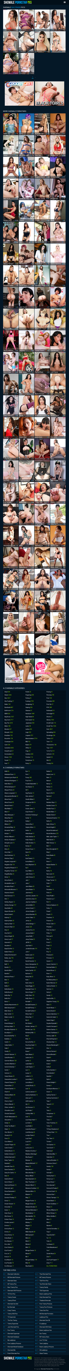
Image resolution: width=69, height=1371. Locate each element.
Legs (28, 732)
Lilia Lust (29, 1098)
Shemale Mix (11, 1350)
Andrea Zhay (9, 858)
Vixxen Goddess (52, 1204)
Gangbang (30, 704)
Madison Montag (31, 1154)
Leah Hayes (30, 1067)
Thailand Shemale (45, 1300)
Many (28, 1166)
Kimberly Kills (30, 1032)
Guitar (28, 818)
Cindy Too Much (10, 1126)
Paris (48, 892)
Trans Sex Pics (43, 1310)
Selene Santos (51, 1029)
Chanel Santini (10, 1088)
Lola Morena (30, 1132)
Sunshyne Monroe (53, 1088)
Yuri (48, 1250)
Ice (27, 855)
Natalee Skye (51, 802)
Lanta (28, 1060)
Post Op (49, 704)
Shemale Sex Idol (13, 1304)
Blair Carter (9, 1014)
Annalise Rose (9, 886)
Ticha (49, 1126)
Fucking (30, 701)
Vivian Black (51, 1200)
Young (49, 763)
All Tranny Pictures (45, 1277)
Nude (28, 744)
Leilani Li (29, 1076)
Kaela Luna (30, 955)
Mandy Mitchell (31, 1163)
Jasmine (29, 892)
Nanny (49, 787)
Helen (28, 830)
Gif (27, 790)
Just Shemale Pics (13, 1327)
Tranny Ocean (12, 1297)
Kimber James (31, 1026)
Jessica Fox (30, 930)
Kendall (29, 1001)
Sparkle (49, 1076)
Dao (7, 1176)
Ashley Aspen (10, 902)
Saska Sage (50, 1020)
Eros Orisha (9, 1247)
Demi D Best (9, 1182)
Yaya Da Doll (50, 1235)
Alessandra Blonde (11, 796)
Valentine (50, 1157)
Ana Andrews (10, 855)
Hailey (28, 821)
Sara (48, 1004)
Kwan (28, 1051)
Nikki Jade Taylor (52, 836)
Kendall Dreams (31, 1004)
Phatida (49, 927)
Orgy (28, 751)
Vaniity (49, 1166)
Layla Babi (30, 1064)
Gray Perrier (30, 811)
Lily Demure (30, 1107)
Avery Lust (9, 939)
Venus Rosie (50, 1182)
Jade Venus (30, 877)
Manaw (29, 1160)
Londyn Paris (30, 1135)
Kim (27, 1020)
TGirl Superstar (44, 1290)
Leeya (28, 1073)
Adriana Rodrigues (11, 780)
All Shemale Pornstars (46, 1314)
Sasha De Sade (52, 1017)
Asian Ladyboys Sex (45, 1330)
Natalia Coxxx (51, 805)
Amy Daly (8, 852)
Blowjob (9, 732)
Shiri (48, 1048)
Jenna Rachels (31, 914)
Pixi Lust (49, 936)
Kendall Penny (31, 1008)
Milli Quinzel (30, 1235)
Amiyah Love (9, 843)
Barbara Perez (10, 976)
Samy (48, 992)
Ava (7, 930)
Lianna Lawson (31, 1092)
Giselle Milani (30, 799)
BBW (7, 713)
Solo (49, 729)
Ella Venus (9, 1216)
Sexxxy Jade (51, 1036)
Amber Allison (9, 836)
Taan (48, 1101)
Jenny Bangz (30, 924)
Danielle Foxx (9, 1166)
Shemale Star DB (44, 1320)
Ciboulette (9, 1120)
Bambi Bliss (9, 970)
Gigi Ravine (30, 793)
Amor (7, 846)
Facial (8, 760)
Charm (7, 1092)
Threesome (51, 744)
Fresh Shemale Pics (14, 1353)
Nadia (49, 771)
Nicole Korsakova (52, 830)
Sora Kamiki (50, 1073)
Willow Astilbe (51, 1216)
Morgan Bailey (31, 1260)
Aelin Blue (9, 783)
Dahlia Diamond (10, 1157)
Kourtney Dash (31, 1045)
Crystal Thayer (10, 1144)
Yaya (48, 1232)
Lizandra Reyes (31, 1129)
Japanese (30, 723)
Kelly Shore (30, 998)
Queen (49, 961)
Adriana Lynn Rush (11, 777)
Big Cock (9, 720)
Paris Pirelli (50, 895)
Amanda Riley (10, 827)
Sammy (49, 989)
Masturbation (31, 738)
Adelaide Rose (10, 774)
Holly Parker (30, 839)
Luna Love (30, 1148)
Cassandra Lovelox (11, 1079)
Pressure (49, 955)
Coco (7, 1138)
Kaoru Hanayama (32, 964)
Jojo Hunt (29, 945)
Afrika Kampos (10, 787)
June (28, 952)
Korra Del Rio (30, 1042)
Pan (48, 886)
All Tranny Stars (44, 1337)
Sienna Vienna (51, 1051)
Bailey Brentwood (10, 955)
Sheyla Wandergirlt (52, 1045)
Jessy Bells (29, 936)
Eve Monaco (9, 1266)
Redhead (50, 710)
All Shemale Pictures (14, 1277)
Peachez (50, 917)
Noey (48, 858)
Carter (7, 1070)
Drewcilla (8, 1207)
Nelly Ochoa (51, 824)
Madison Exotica (31, 1151)
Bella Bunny (9, 992)
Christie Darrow (10, 1113)
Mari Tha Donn (31, 1182)
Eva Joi (8, 1253)
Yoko (48, 1241)
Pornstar (50, 701)
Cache (7, 1042)
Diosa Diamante (10, 1191)
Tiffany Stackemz (52, 1129)
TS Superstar (12, 1317)
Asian (8, 695)
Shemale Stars (12, 1280)
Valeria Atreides (52, 1160)
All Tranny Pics (12, 1284)
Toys (49, 748)
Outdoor (29, 754)
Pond (49, 942)
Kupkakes (29, 1048)
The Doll (49, 1116)
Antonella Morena (11, 889)
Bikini (7, 726)
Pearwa (49, 920)
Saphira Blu (50, 998)
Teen (49, 741)
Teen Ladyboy (43, 1343)
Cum (7, 744)
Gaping (29, 707)
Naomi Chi (50, 793)
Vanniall (49, 1172)
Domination (9, 754)
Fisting (28, 698)
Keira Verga (30, 992)
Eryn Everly (8, 1250)
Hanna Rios (30, 824)
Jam (27, 880)
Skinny (50, 720)
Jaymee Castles (31, 902)
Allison (8, 824)
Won (48, 1222)
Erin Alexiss (9, 1241)
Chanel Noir (9, 1085)
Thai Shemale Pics (45, 1274)
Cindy (7, 1123)
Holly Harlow (30, 836)
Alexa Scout (9, 802)
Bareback (9, 707)
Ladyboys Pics (43, 1317)
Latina (29, 729)
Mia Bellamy (30, 1213)
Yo (48, 1238)
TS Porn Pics (11, 1294)
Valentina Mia (51, 1154)
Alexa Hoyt (8, 799)
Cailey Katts (9, 1045)
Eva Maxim (9, 1260)
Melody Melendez (32, 1210)
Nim (48, 846)
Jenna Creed (30, 908)
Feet (7, 763)
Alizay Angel (9, 821)
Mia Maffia (30, 1219)
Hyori (28, 852)
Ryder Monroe (51, 983)
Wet (48, 760)
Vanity (48, 1169)
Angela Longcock (10, 861)
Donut (7, 1200)
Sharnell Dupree (51, 1039)
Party (28, 763)
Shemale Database (13, 1337)
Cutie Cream (9, 1148)
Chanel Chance (10, 1082)
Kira (27, 1036)
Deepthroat (9, 751)
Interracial (30, 720)
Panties (29, 757)
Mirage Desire (31, 1250)
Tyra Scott (50, 1148)
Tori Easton (50, 1144)
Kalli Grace (30, 958)
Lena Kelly (30, 1079)
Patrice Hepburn (52, 905)
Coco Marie (9, 1141)
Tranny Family (43, 1287)
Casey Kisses (9, 1076)
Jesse (29, 927)
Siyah (48, 1057)
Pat (48, 902)
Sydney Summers (52, 1098)
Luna (28, 1144)
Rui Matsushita (52, 980)
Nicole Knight (50, 827)
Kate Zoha (30, 983)
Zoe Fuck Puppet (52, 1260)
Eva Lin (8, 1256)
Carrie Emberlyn (10, 1067)
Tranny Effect (12, 1300)
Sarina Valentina (52, 1014)
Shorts (49, 716)
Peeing (49, 692)
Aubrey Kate (9, 920)
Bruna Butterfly (10, 1036)
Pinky (49, 933)
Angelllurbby (9, 874)
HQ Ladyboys (43, 1350)
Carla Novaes (10, 1057)
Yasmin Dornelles (52, 1228)
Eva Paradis (9, 1263)
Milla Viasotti (30, 1232)
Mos (28, 1263)
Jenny (28, 920)
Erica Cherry (9, 1235)
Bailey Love (9, 961)
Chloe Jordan (10, 1107)
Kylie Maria (30, 1054)
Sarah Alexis (51, 1008)
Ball (7, 964)
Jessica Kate (30, 933)
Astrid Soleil (9, 914)
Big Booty (9, 716)
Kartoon (29, 973)
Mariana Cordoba (32, 1188)
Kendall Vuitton (31, 1011)
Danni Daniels (10, 1169)
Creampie (9, 741)
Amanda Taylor (10, 830)
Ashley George (10, 905)
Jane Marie (30, 886)
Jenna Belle (30, 905)
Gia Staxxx (30, 787)
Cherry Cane (9, 1101)
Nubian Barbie (51, 864)
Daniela (7, 1163)
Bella (7, 986)
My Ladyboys (11, 1340)
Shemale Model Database (15, 1347)
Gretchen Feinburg (32, 815)
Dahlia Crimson (10, 1154)
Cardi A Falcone (10, 1054)
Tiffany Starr (51, 1132)
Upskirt (49, 757)
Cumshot (9, 748)
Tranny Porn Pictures (45, 1307)
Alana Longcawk (11, 793)
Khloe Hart (30, 1014)
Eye (28, 771)
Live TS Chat (43, 1340)
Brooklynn (9, 1032)
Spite (48, 1079)
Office (28, 748)
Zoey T (49, 1263)
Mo (27, 1256)
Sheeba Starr (51, 1042)
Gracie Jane (30, 808)
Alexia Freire (9, 805)
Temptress (50, 1113)
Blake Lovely (9, 1017)
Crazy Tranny (12, 1310)
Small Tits (51, 726)
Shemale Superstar (13, 1333)
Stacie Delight (51, 1082)
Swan (49, 1092)
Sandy (49, 995)
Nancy (49, 783)
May (28, 1197)
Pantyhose (30, 760)
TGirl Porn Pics (43, 1280)
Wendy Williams (52, 1210)
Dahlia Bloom (10, 1151)
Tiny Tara (50, 1138)
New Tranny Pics (13, 1287)
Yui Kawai (50, 1244)
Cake (7, 1048)
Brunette (9, 738)
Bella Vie (8, 998)
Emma (8, 1225)
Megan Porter (31, 1200)
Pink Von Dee (51, 930)
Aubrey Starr (9, 924)
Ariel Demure (10, 895)
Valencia (49, 1151)
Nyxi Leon (50, 874)
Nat (48, 799)
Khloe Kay (29, 1017)
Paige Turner (51, 880)
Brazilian (9, 735)
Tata (48, 1110)
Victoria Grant (51, 1191)
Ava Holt (8, 933)
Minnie (28, 1244)
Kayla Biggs (30, 986)
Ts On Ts (50, 751)
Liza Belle (29, 1126)
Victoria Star (50, 1194)
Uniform (50, 754)
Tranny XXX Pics (13, 1314)
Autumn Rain (10, 927)
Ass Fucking (9, 701)
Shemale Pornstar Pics (47, 1369)
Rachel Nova (51, 970)
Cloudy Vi (8, 1135)
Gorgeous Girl (31, 802)
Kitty (28, 1039)
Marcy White (30, 1176)
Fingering (30, 695)
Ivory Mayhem (31, 864)
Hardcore (30, 713)
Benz (7, 1001)
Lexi (28, 1088)
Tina (48, 1135)
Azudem (8, 945)
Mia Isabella (30, 1216)
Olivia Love (50, 877)
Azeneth (8, 942)
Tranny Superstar (13, 1323)
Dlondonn (8, 1194)
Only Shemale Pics (45, 1297)
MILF (28, 741)
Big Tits (9, 723)
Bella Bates (9, 989)
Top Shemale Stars (45, 1284)
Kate (27, 980)
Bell (7, 983)
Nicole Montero (52, 833)
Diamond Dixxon (10, 1185)
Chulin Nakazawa (11, 1116)
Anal (7, 692)
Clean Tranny (43, 1353)
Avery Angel (9, 936)
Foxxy (29, 777)
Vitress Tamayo (52, 1197)
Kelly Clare (30, 995)
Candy (7, 1051)
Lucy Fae (29, 1138)
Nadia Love (50, 774)
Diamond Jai (9, 1188)
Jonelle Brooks (31, 948)
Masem (29, 1194)
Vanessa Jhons (51, 1163)
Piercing (50, 695)
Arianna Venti (9, 892)
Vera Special (50, 1185)
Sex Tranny (42, 1333)
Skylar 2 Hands (51, 1060)
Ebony (8, 757)
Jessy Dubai (30, 939)
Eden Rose (9, 1213)
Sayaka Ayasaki (51, 1023)
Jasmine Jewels (32, 895)
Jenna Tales (30, 917)
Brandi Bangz (10, 1023)
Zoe (48, 1256)
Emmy (7, 1232)
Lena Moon (29, 1082)
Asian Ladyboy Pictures (46, 1347)
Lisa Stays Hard (31, 1120)
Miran (28, 1253)
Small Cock (51, 723)
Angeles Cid (10, 864)
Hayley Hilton (30, 827)
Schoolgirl (50, 713)
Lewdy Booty (30, 1085)
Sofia (48, 1067)
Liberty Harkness (32, 1095)
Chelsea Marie (10, 1095)
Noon (49, 861)
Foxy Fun (29, 780)
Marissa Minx (30, 1191)
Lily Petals (29, 1110)
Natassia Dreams (53, 818)
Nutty (49, 871)
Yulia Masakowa (52, 1247)
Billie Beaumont (10, 1008)
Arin (7, 899)
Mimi (28, 1238)
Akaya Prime (9, 790)
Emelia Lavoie (9, 1222)
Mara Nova (29, 1169)
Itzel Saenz (30, 858)
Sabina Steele (51, 986)
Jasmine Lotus (31, 899)
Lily (27, 1104)
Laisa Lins (29, 1057)
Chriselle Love (9, 1110)
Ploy (48, 939)
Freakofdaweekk (32, 783)
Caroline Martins (10, 1064)
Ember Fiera (9, 1219)
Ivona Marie (30, 861)
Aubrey (8, 917)
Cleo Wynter (9, 1132)
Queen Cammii (52, 964)
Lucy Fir (28, 1141)
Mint (28, 1247)
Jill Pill (28, 942)
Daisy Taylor (9, 1160)
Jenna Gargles (31, 911)
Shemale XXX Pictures (14, 1290)
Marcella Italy (30, 1172)
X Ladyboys (42, 1323)
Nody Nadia (50, 855)
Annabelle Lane (10, 883)
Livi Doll (29, 1123)
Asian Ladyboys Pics (45, 1294)
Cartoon (8, 1073)
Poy (48, 952)
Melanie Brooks (31, 1207)
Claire (7, 1129)
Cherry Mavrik (10, 1104)
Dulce (7, 1210)
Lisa (28, 1116)
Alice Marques (9, 815)
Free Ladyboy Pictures (14, 1343)
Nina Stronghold (52, 849)
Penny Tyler (51, 924)
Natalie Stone (51, 815)
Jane (28, 883)
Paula (48, 911)
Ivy (27, 867)
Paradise (50, 889)
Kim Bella (29, 1023)
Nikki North (50, 839)
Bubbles (8, 1039)
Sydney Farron (51, 1095)
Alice (7, 811)
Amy (7, 849)
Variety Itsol (51, 1176)
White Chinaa (51, 1213)
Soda (48, 1064)
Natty (49, 821)
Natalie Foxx (51, 808)
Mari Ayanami (31, 1179)
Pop (48, 948)
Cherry (8, 1098)
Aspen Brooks (10, 911)
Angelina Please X (11, 867)
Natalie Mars (51, 811)
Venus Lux (50, 1179)
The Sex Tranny (12, 1320)
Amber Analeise (10, 839)
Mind (28, 1241)
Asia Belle (8, 908)
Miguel (28, 1225)
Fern (27, 774)
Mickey (29, 1222)
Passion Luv (50, 899)
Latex (28, 726)
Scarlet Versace (51, 1026)
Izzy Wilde (30, 871)
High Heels (30, 716)
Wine (48, 1219)
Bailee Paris (9, 952)
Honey (28, 846)
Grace (28, 805)
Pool (49, 698)
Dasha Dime (9, 1179)
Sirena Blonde (51, 1054)
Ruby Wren (50, 976)
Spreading (50, 732)
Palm (49, 883)
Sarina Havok (51, 1011)
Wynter (49, 1225)
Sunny (48, 1085)
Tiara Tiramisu (51, 1123)
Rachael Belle (51, 967)
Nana (48, 780)
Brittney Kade (10, 1026)
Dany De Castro (10, 1172)
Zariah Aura (51, 1253)
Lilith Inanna (30, 1101)
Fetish (28, 692)
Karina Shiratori (31, 967)
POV (49, 707)
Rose (48, 973)
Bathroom (9, 710)
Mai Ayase (29, 1157)
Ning (48, 852)
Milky (28, 1228)
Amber (8, 833)
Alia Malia (8, 808)
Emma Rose (9, 1228)
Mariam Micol (31, 1185)
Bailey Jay (9, 958)
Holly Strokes (30, 843)
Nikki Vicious (51, 843)
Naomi (49, 790)
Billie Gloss (9, 1011)
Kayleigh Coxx (31, 989)
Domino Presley (10, 1197)
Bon (7, 1020)
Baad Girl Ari (9, 948)
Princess (50, 958)
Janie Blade (30, 889)
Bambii (7, 973)
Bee (7, 980)
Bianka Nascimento (11, 1004)
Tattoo (49, 738)
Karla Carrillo (31, 970)
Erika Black (9, 1238)
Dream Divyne (10, 1204)
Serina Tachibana (52, 1032)
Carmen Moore (10, 1060)
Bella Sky (8, 995)
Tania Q (50, 1104)
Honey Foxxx (30, 849)
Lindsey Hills (30, 1113)
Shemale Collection (13, 1274)
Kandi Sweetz (31, 961)
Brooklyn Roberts (11, 1029)
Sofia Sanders (51, 1070)
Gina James (30, 796)
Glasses (29, 710)
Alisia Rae (8, 818)
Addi (7, 771)
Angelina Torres (11, 871)
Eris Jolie (8, 1244)
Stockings (50, 735)
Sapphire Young (52, 1001)
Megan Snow (30, 1204)
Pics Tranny (11, 1330)
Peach (49, 914)
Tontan (49, 1141)
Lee (28, 1070)
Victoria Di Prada (52, 1188)
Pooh (49, 945)
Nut (48, 867)
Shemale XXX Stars (45, 1327)
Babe (7, 704)
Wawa (49, 1207)
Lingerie (29, 735)
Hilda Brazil (30, 833)
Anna (7, 877)
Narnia (49, 796)
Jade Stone (30, 874)
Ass (7, 698)
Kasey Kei (29, 976)
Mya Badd (30, 1266)
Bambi (7, 967)
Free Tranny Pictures (45, 1304)
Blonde (8, 729)
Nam (48, 777)
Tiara (49, 1120)
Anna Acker (9, 880)
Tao (48, 1107)
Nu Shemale (11, 1307)
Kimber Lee (30, 1029)
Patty (49, 908)
